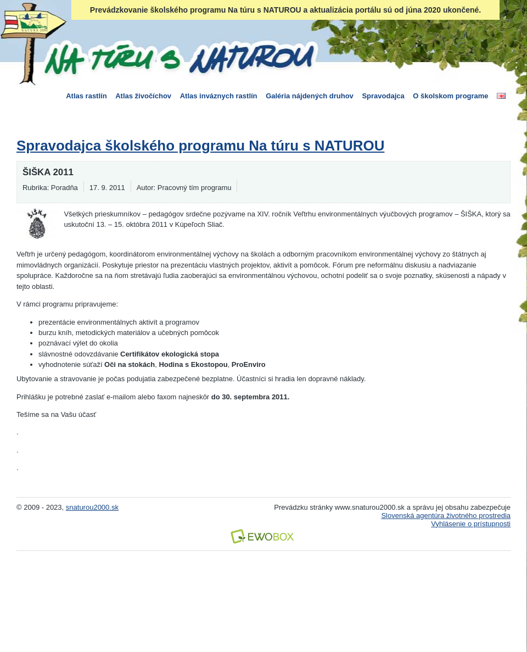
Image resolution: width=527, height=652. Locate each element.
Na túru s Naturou (178, 57)
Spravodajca (383, 96)
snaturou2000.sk (92, 507)
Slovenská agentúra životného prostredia (446, 515)
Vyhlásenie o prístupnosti (471, 524)
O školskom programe (450, 96)
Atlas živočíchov (143, 96)
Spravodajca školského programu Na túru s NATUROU (200, 145)
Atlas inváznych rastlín (218, 96)
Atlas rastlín (86, 96)
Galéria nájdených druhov (310, 96)
